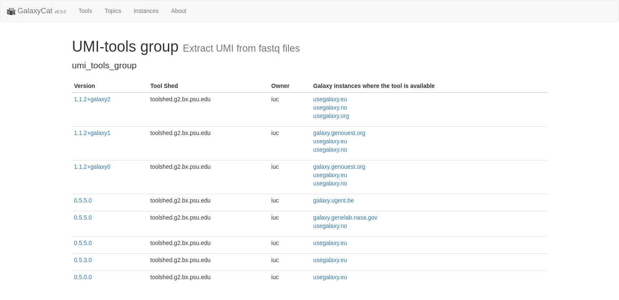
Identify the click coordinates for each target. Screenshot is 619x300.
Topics (113, 11)
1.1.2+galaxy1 (92, 133)
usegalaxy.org (331, 115)
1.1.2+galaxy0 (92, 166)
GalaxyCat (36, 11)
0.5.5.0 (83, 200)
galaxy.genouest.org (339, 133)
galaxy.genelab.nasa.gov (345, 217)
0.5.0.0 (83, 277)
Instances (146, 11)
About (179, 11)
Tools (85, 11)
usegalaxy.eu (330, 99)
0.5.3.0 (83, 260)
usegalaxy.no (330, 107)
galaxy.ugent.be (333, 200)
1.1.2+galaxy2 (92, 99)
